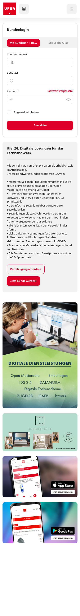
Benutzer (12, 72)
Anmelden (40, 125)
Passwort (13, 91)
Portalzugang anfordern (25, 269)
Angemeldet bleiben (23, 112)
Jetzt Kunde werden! (23, 280)
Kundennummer (17, 54)
